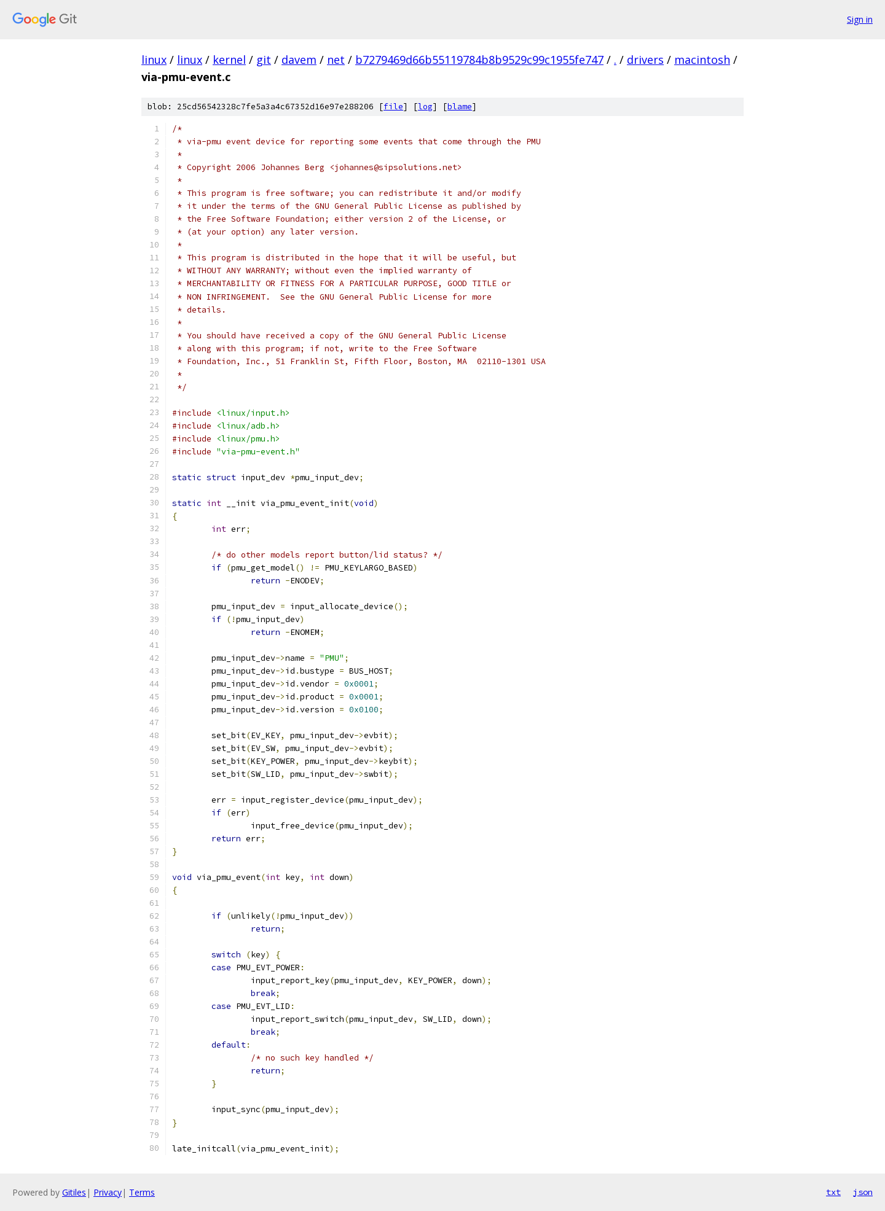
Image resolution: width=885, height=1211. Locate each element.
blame (459, 106)
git (263, 59)
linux (154, 59)
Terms (142, 1192)
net (336, 59)
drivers (645, 59)
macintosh (702, 59)
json (863, 1191)
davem (299, 59)
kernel (229, 59)
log (425, 106)
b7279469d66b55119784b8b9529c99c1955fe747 (479, 59)
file (393, 106)
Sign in (860, 19)
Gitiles (74, 1192)
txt (833, 1191)
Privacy (107, 1192)
